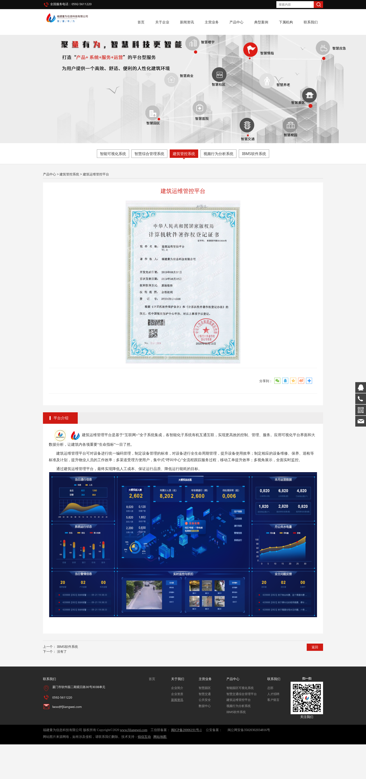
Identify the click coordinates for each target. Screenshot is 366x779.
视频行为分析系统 (218, 188)
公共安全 (205, 734)
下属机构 (286, 22)
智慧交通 (205, 728)
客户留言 (273, 734)
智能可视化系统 (113, 188)
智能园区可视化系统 (240, 723)
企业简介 (177, 723)
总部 (270, 723)
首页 (140, 22)
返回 (315, 682)
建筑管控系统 (184, 188)
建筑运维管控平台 (238, 734)
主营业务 (212, 22)
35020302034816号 (257, 765)
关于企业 (162, 22)
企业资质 (177, 728)
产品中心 (236, 22)
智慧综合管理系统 (149, 188)
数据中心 (205, 741)
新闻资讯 (187, 22)
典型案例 (261, 22)
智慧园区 (205, 723)
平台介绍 (60, 452)
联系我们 (311, 22)
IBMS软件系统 (254, 188)
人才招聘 (273, 728)
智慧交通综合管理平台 (241, 728)
